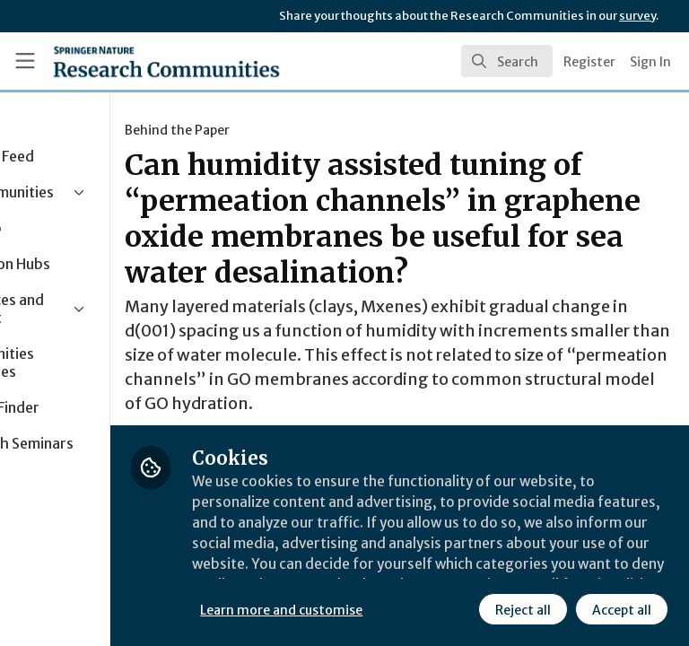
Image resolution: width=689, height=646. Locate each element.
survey (637, 15)
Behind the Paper (296, 130)
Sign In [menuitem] (650, 62)
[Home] (127, 61)
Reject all (363, 609)
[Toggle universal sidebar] (25, 61)
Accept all (462, 609)
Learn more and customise (400, 570)
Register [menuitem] (589, 62)
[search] (507, 61)
